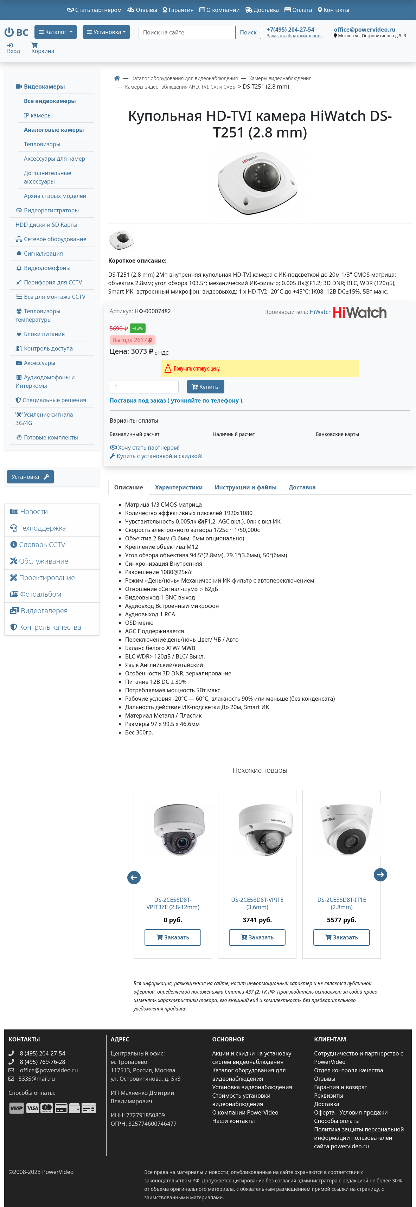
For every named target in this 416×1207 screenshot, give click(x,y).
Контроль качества (47, 627)
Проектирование (42, 577)
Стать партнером (94, 10)
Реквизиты (328, 1095)
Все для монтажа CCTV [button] (50, 297)
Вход (13, 48)
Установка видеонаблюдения (252, 1087)
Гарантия (178, 10)
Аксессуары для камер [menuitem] (54, 158)
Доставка (262, 10)
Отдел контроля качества (348, 1070)
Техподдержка (38, 528)
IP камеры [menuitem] (38, 115)
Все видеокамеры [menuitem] (50, 101)
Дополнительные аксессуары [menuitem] (47, 177)
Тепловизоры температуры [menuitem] (37, 315)
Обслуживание (39, 561)
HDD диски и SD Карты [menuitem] (46, 225)
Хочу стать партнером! (145, 447)
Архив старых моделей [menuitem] (55, 196)
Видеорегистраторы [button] (47, 210)
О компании (219, 10)
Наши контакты (233, 1121)
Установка (30, 477)
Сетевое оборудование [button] (51, 239)
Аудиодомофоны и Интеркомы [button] (45, 381)
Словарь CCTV (37, 544)
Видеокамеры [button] (40, 86)
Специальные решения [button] (50, 400)
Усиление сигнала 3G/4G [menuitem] (44, 419)
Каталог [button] (53, 32)
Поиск (248, 32)
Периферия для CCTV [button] (48, 282)
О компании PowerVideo (245, 1112)
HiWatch (321, 312)
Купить (206, 387)
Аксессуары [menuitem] (35, 363)
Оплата (298, 10)
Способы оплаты (336, 1121)
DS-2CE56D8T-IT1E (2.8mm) (341, 903)
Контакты (334, 10)
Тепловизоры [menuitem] (42, 144)
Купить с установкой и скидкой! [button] (156, 456)
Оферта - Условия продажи (351, 1112)
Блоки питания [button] (40, 334)
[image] (260, 183)
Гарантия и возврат (340, 1087)
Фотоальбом (36, 594)
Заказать (172, 937)
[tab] (128, 487)
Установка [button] (104, 32)
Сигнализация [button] (39, 253)
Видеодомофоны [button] (43, 268)
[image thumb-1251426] (122, 239)
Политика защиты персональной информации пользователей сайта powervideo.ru (359, 1137)
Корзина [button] (42, 49)
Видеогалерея (39, 610)
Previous (130, 874)
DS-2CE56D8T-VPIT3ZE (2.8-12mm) (172, 903)
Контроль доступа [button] (44, 348)
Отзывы (142, 10)
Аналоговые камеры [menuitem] (54, 130)
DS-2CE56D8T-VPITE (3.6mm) (257, 903)
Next (383, 877)
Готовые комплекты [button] (46, 437)
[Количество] (144, 386)
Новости (29, 511)
